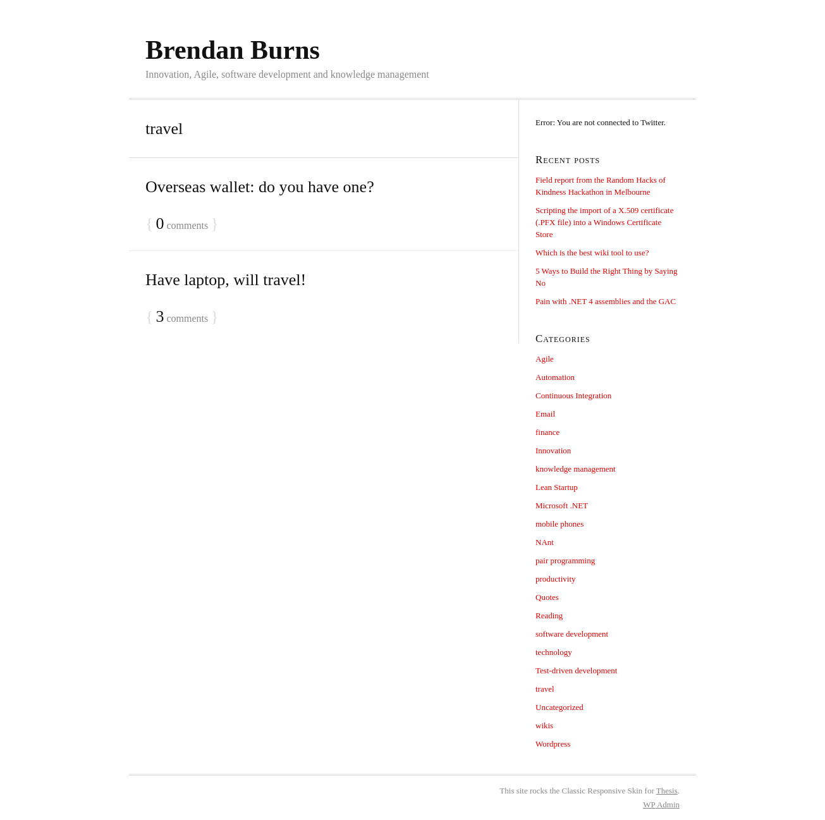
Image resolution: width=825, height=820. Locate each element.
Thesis (667, 790)
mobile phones (559, 524)
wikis (544, 725)
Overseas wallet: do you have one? (259, 187)
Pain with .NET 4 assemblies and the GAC (605, 301)
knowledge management (575, 469)
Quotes (547, 597)
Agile (544, 359)
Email (545, 414)
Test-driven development (576, 670)
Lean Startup (556, 487)
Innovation (553, 450)
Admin (661, 804)
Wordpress (552, 744)
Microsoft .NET (561, 505)
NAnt (544, 542)
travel (544, 689)
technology (553, 652)
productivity (555, 579)
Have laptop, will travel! (225, 280)
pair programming (565, 560)
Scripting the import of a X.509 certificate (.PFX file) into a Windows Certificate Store (604, 222)
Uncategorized (559, 707)
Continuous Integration (573, 395)
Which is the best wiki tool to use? (592, 252)
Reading (549, 615)
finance (547, 432)
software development (571, 634)
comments (182, 224)
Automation (555, 377)
